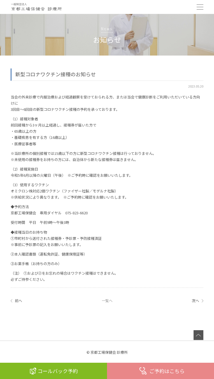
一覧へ (107, 300)
